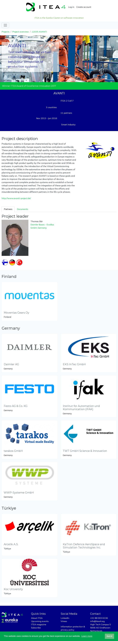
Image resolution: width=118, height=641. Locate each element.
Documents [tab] (22, 209)
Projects (6, 31)
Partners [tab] (8, 209)
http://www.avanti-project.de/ (16, 198)
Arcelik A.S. (11, 544)
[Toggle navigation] (5, 25)
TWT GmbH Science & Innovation (85, 450)
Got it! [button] (109, 636)
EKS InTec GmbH (74, 364)
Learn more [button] (86, 636)
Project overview (20, 31)
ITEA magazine (38, 624)
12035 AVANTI (39, 31)
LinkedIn (65, 618)
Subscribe (36, 627)
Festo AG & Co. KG (15, 406)
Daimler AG (11, 364)
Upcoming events (40, 621)
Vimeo (64, 621)
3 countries (51, 107)
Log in (71, 7)
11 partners (66, 113)
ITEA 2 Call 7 (67, 100)
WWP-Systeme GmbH (19, 492)
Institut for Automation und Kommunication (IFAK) (81, 407)
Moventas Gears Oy (16, 312)
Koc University (13, 589)
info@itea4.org (97, 621)
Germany (42, 227)
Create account (83, 7)
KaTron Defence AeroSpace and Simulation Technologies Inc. (84, 546)
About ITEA (37, 618)
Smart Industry (68, 124)
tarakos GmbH (13, 450)
